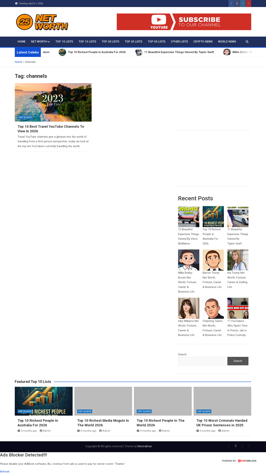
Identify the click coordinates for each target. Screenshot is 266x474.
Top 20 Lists (110, 41)
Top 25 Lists (133, 41)
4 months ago (87, 430)
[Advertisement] (213, 101)
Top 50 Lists (156, 41)
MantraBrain (144, 446)
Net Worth (39, 41)
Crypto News (203, 41)
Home (21, 41)
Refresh (5, 471)
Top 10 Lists (64, 41)
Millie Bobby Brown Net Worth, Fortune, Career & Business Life (187, 282)
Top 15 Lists (87, 41)
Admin (45, 430)
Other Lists (179, 41)
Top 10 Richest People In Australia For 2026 (38, 422)
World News (227, 41)
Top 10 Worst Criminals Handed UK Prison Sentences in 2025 (221, 422)
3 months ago (27, 430)
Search (182, 354)
